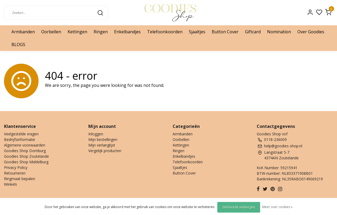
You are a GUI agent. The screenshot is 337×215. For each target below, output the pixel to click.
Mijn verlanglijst (101, 145)
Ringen (101, 32)
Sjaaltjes (197, 32)
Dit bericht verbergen (239, 207)
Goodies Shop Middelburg (26, 161)
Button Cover (225, 32)
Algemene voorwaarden (24, 145)
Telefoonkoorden (164, 32)
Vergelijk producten (104, 150)
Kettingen (77, 32)
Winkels (10, 184)
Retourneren (15, 173)
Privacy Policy (15, 167)
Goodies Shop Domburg (25, 150)
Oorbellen (51, 32)
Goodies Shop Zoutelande (26, 156)
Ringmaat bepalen (19, 178)
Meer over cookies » (277, 207)
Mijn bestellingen (102, 139)
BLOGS (18, 44)
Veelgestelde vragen (21, 133)
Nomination (279, 32)
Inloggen (95, 133)
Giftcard (253, 32)
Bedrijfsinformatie (19, 139)
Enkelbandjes (127, 32)
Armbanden (23, 32)
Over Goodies (310, 32)
